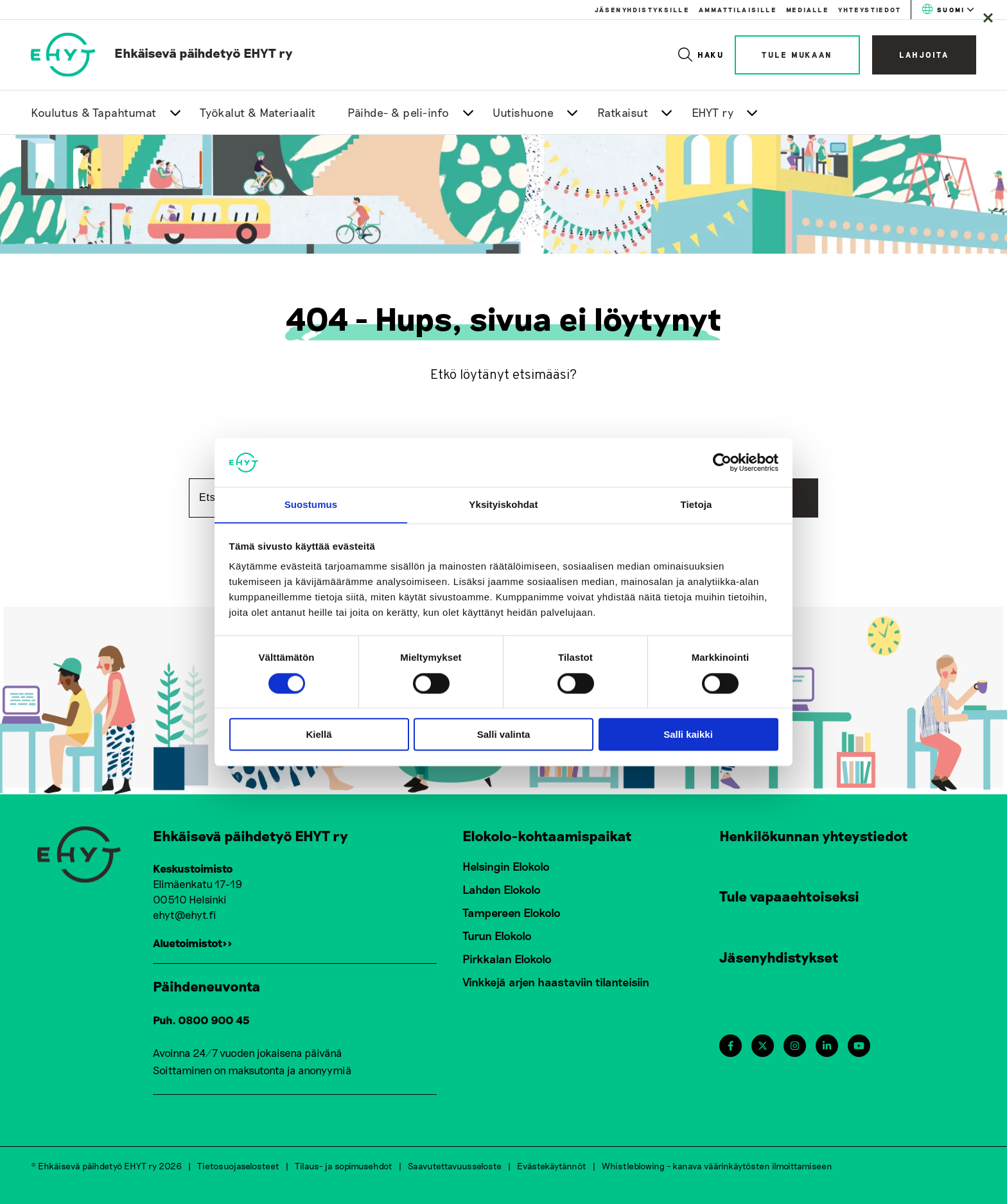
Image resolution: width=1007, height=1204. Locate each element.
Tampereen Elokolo (511, 912)
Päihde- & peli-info (398, 112)
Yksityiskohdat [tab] (503, 504)
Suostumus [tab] (311, 504)
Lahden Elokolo (501, 889)
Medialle (807, 9)
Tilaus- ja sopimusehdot (343, 1165)
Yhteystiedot (869, 9)
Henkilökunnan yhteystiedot (813, 835)
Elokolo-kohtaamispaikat (547, 835)
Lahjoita (924, 54)
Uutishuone (523, 112)
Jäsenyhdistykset (779, 956)
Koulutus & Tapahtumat (94, 112)
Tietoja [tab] (696, 504)
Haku (701, 55)
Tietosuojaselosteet (238, 1165)
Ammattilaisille (737, 9)
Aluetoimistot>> (192, 942)
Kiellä (318, 734)
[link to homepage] (162, 52)
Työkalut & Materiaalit (258, 112)
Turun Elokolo (497, 936)
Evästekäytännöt (551, 1165)
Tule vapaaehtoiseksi (789, 895)
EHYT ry (713, 112)
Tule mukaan (797, 54)
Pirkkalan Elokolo (507, 959)
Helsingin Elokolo (506, 866)
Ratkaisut (623, 112)
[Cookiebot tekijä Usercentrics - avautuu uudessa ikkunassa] (722, 462)
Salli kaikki (688, 734)
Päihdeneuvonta (207, 985)
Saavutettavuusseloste (455, 1165)
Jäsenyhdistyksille (642, 9)
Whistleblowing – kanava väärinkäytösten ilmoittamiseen (717, 1165)
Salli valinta (503, 734)
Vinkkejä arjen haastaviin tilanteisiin (555, 982)
